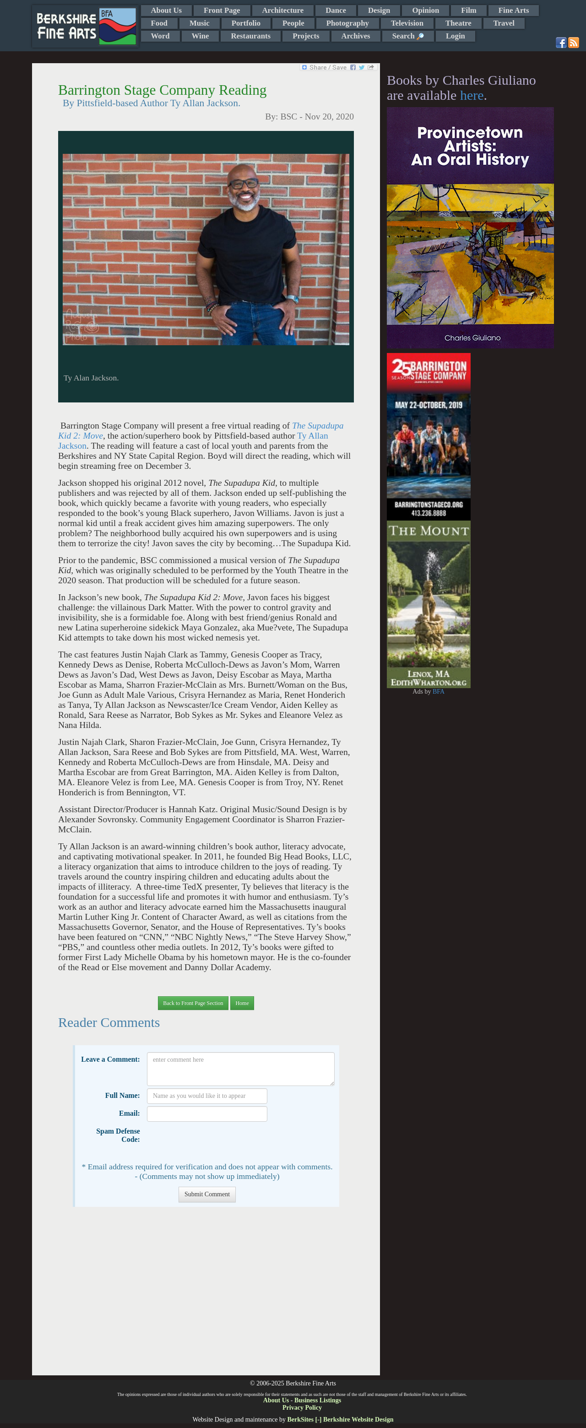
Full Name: (122, 1095)
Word (160, 36)
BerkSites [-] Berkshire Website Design (340, 1419)
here (472, 95)
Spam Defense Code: (118, 1135)
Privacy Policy (302, 1407)
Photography (347, 23)
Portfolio (246, 23)
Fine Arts (514, 10)
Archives (356, 36)
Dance (336, 10)
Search (408, 36)
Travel (504, 23)
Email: (129, 1113)
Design (379, 10)
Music (200, 23)
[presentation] (216, 1142)
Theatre (458, 23)
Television (407, 23)
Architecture (283, 10)
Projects (306, 36)
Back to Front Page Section (193, 1003)
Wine (200, 36)
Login (455, 36)
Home (242, 1003)
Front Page (222, 10)
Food (159, 23)
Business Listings (317, 1400)
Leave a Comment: (110, 1059)
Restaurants (251, 36)
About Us (166, 10)
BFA (439, 691)
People (293, 23)
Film (469, 10)
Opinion (425, 10)
